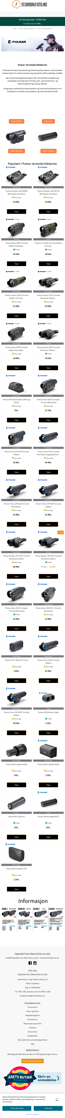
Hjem (14, 28)
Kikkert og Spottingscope (26, 28)
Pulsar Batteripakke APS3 (48, 816)
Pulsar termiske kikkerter (43, 28)
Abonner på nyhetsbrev (32, 1061)
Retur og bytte (32, 1011)
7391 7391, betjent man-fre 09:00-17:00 (34, 991)
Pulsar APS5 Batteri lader (48, 712)
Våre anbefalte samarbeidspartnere (32, 1040)
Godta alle (48, 1108)
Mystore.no (54, 958)
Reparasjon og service (33, 1023)
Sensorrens (32, 1031)
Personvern (32, 1007)
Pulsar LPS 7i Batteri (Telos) (16, 660)
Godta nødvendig (16, 1108)
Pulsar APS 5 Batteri (16, 816)
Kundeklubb (32, 1036)
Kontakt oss (32, 1019)
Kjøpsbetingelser (32, 1015)
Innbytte (32, 1027)
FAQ (32, 1044)
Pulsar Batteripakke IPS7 (16, 868)
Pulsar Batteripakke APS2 (16, 764)
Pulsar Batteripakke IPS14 (48, 764)
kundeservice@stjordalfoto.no (32, 995)
